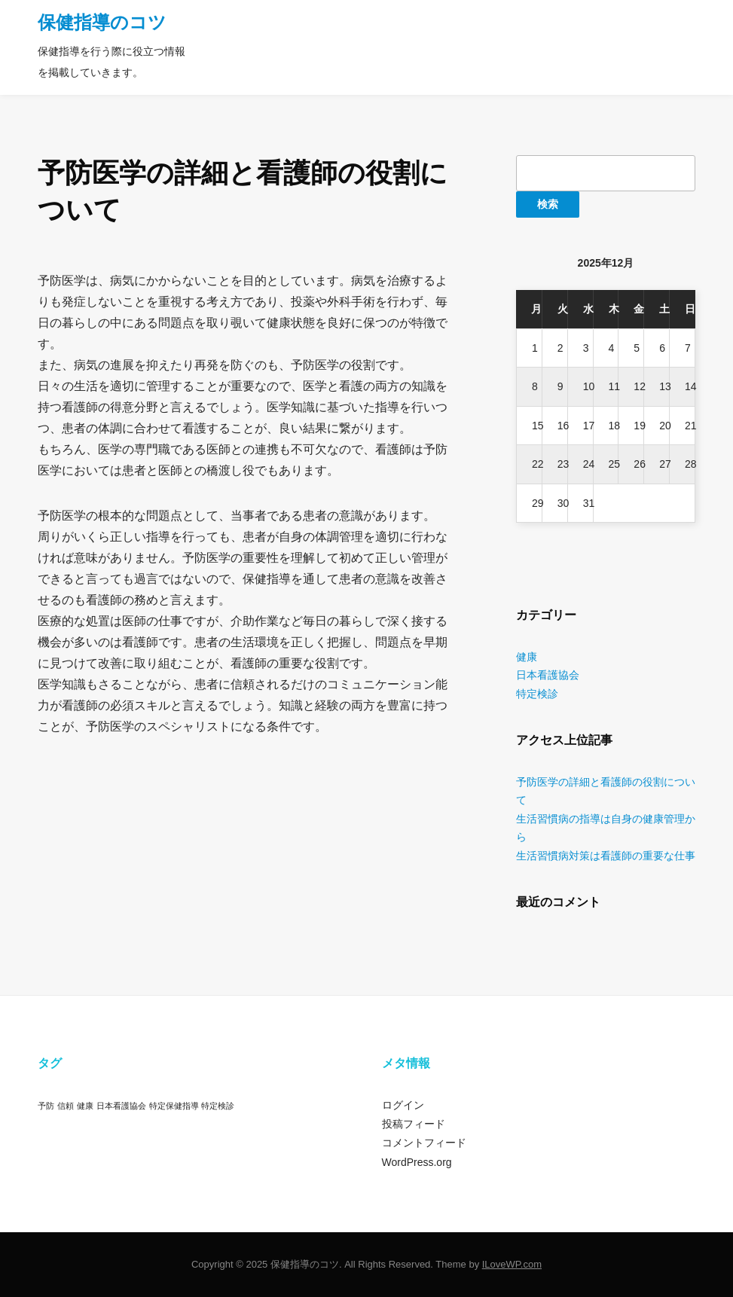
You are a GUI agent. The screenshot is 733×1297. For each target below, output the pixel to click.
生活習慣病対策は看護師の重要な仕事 (605, 856)
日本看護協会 (547, 675)
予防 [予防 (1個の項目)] (46, 1105)
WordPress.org (417, 1162)
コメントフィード (424, 1143)
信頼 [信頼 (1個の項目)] (65, 1105)
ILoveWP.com (512, 1264)
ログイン (403, 1105)
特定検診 (537, 694)
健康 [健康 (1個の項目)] (85, 1105)
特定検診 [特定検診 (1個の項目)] (217, 1105)
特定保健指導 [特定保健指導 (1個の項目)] (174, 1105)
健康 (526, 657)
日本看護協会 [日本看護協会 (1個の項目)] (121, 1105)
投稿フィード (413, 1124)
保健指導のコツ (102, 22)
